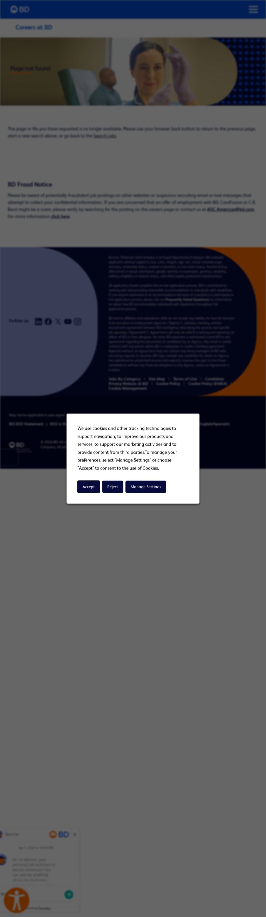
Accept (89, 486)
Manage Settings (146, 486)
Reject (112, 486)
